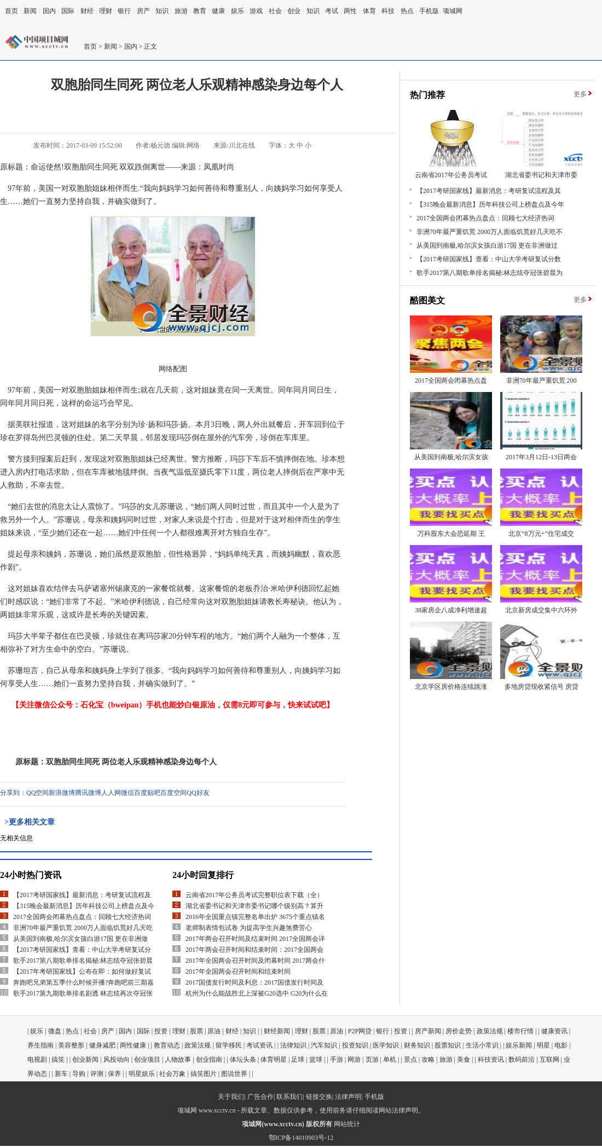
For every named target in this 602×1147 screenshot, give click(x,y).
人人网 (111, 793)
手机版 (429, 11)
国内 (49, 11)
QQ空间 (37, 793)
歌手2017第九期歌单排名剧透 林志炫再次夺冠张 (83, 993)
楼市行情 (520, 1031)
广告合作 (260, 1097)
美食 (463, 1059)
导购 (78, 1074)
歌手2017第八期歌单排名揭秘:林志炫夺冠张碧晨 (83, 960)
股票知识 (448, 1045)
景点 (410, 1059)
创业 (293, 11)
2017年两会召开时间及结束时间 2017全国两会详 (255, 939)
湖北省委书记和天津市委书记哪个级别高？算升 (254, 906)
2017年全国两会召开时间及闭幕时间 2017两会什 (255, 960)
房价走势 (458, 1031)
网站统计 (347, 1124)
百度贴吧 (147, 793)
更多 (580, 94)
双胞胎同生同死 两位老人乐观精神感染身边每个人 (131, 762)
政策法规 (490, 1031)
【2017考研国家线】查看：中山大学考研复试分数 (488, 259)
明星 (543, 1045)
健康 (218, 11)
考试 (331, 11)
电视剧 (37, 1059)
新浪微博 (62, 793)
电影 (561, 1045)
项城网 (452, 11)
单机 (389, 1059)
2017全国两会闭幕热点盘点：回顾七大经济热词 (82, 917)
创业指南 (209, 1059)
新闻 (30, 11)
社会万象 (172, 1074)
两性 (350, 11)
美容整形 (71, 1045)
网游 (354, 1059)
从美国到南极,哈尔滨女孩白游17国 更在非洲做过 (487, 245)
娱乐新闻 (519, 1045)
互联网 (549, 1059)
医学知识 (386, 1045)
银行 (124, 11)
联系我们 (289, 1097)
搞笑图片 (203, 1074)
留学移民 (229, 1045)
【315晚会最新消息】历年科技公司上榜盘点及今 (83, 906)
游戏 (256, 11)
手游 (336, 1059)
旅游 (181, 11)
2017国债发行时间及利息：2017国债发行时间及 (254, 982)
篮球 (315, 1059)
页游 (372, 1059)
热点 (407, 11)
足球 (297, 1059)
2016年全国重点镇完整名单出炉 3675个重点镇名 (255, 917)
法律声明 (348, 1097)
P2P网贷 (360, 1031)
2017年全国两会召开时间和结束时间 (238, 971)
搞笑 (58, 1059)
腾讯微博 (88, 793)
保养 (114, 1074)
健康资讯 (554, 1031)
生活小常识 (482, 1045)
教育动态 (167, 1045)
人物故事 (178, 1059)
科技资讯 (491, 1059)
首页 (11, 11)
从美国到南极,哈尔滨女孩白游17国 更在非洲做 (80, 939)
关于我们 (231, 1097)
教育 (199, 11)
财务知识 (417, 1045)
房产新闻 (428, 1031)
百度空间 (173, 793)
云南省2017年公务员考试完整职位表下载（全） (254, 895)
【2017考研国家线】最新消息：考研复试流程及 (82, 895)
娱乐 (237, 11)
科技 (388, 11)
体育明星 (274, 1059)
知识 (162, 11)
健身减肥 (102, 1045)
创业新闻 (85, 1059)
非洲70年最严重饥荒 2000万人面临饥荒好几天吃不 (489, 232)
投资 (160, 1031)
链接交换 (319, 1097)
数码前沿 (521, 1059)
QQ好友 (198, 793)
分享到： (13, 793)
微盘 (54, 1031)
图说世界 (234, 1074)
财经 (87, 11)
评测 (96, 1074)
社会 (275, 11)
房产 (143, 11)
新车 (61, 1074)
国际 (67, 11)
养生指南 (40, 1045)
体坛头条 (243, 1059)
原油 (214, 1031)
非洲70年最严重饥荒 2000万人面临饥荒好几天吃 (83, 928)
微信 (127, 793)
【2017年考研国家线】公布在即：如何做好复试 (82, 971)
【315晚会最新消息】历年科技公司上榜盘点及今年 (490, 204)
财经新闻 (277, 1031)
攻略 (428, 1059)
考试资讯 (259, 1045)
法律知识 (293, 1045)
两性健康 (133, 1045)
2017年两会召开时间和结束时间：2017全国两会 (254, 949)
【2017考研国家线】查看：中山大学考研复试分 (82, 949)
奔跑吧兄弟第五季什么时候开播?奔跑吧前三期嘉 (83, 982)
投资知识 (355, 1045)
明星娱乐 (142, 1074)
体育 (369, 11)
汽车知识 (324, 1045)
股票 (196, 1031)
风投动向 (116, 1059)
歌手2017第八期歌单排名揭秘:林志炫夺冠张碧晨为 (489, 273)
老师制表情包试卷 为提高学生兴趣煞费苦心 (249, 928)
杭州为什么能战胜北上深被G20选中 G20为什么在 (257, 993)
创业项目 (147, 1059)
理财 (105, 11)
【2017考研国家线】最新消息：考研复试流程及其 (488, 191)
